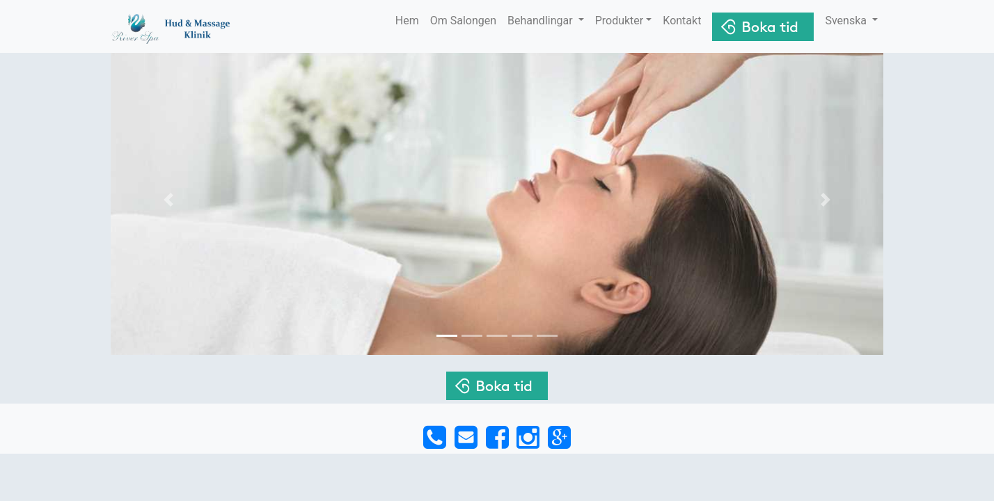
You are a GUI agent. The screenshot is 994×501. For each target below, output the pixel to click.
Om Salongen (463, 20)
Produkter (619, 20)
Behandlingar (541, 20)
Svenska (847, 20)
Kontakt (682, 20)
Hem (407, 20)
